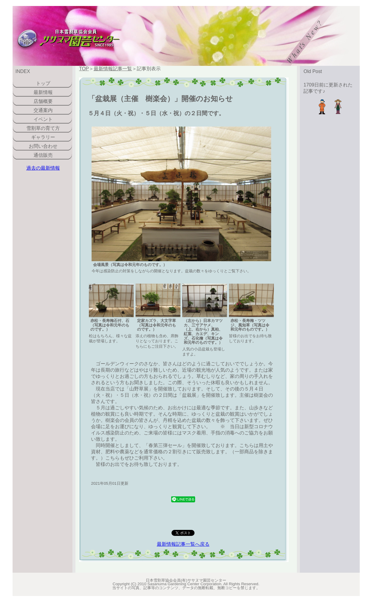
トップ (43, 83)
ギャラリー (43, 137)
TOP (84, 68)
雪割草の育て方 (43, 128)
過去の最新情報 (43, 168)
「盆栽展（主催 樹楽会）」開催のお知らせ (160, 99)
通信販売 (43, 155)
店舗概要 (43, 101)
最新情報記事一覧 (113, 68)
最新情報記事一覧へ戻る (183, 544)
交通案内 (43, 110)
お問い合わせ (43, 146)
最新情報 (43, 92)
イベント (43, 119)
